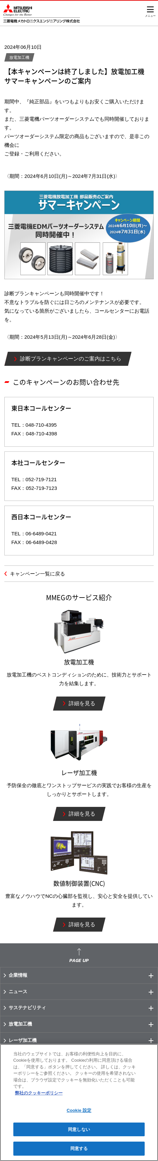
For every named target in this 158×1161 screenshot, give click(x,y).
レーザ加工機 (83, 1041)
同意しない (79, 1129)
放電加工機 (83, 1024)
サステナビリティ (83, 1008)
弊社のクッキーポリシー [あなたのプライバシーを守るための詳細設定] (39, 1092)
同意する (79, 1148)
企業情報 (83, 975)
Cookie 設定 (79, 1110)
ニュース (83, 992)
